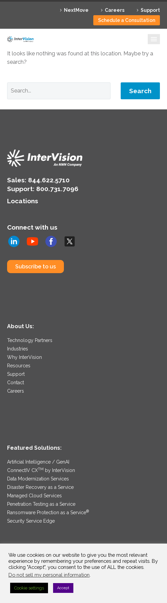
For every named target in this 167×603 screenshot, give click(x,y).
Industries (17, 348)
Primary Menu (154, 39)
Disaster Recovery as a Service (40, 487)
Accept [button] (63, 588)
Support (150, 10)
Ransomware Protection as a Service (48, 512)
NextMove (76, 10)
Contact (15, 382)
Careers (114, 10)
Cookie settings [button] (29, 588)
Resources (18, 365)
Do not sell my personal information (49, 575)
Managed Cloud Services (34, 495)
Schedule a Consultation (126, 20)
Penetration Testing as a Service (41, 504)
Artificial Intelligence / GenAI (38, 462)
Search (140, 91)
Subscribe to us (35, 266)
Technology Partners (29, 340)
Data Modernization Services (38, 478)
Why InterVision (24, 357)
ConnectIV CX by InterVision (41, 470)
